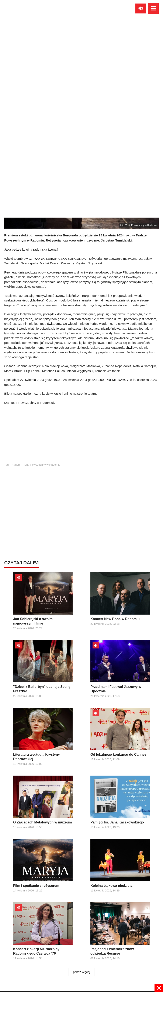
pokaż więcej (81, 972)
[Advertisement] (81, 1001)
